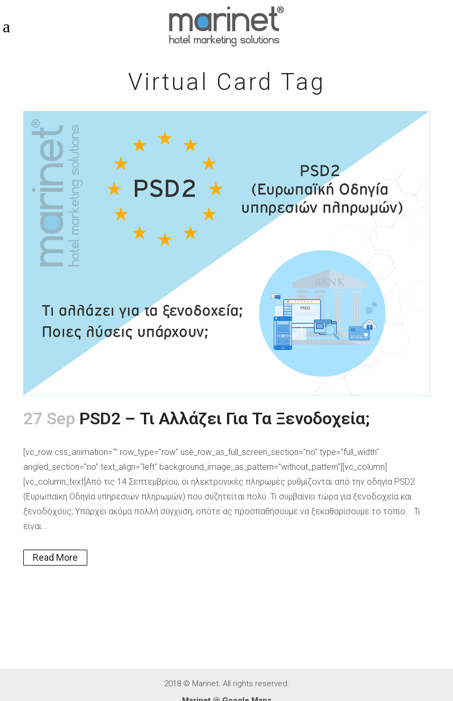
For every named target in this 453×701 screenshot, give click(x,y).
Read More (55, 557)
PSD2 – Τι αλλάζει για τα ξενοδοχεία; (224, 418)
